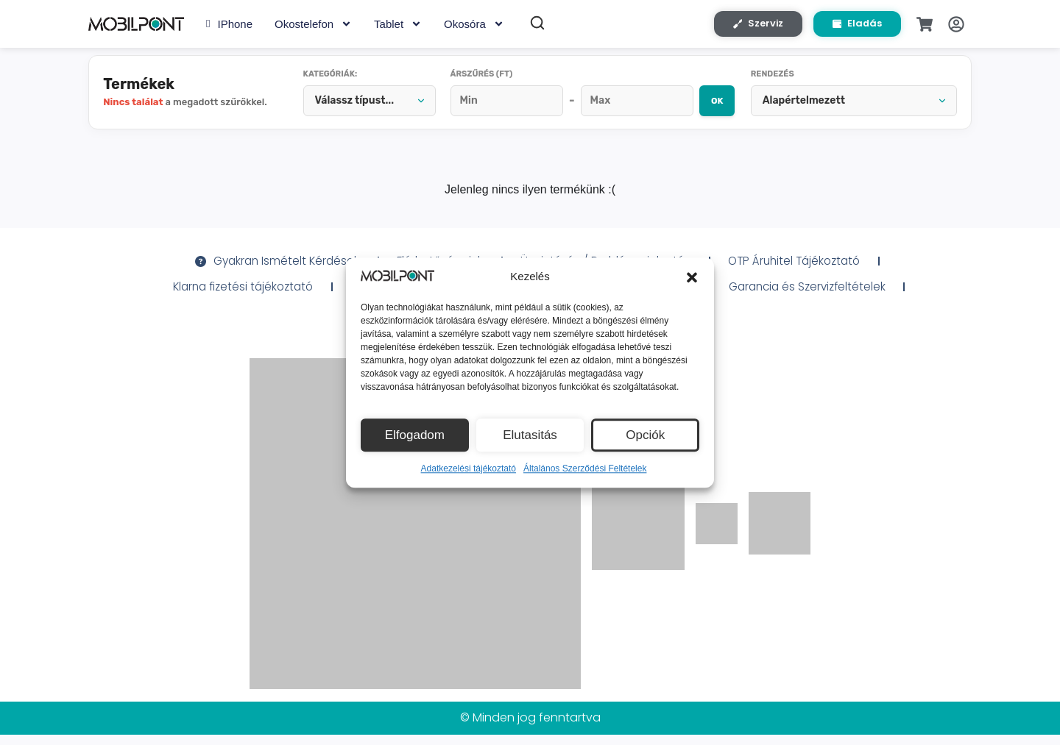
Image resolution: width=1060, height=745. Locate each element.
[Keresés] (537, 25)
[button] (692, 277)
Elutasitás (530, 435)
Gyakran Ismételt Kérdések (268, 268)
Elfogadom (414, 435)
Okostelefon (313, 26)
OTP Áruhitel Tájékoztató (802, 268)
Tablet (398, 26)
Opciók (645, 435)
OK (706, 106)
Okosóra (474, 26)
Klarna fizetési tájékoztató (233, 295)
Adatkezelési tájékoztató (468, 468)
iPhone (229, 26)
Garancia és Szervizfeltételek (817, 295)
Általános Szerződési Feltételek (584, 468)
